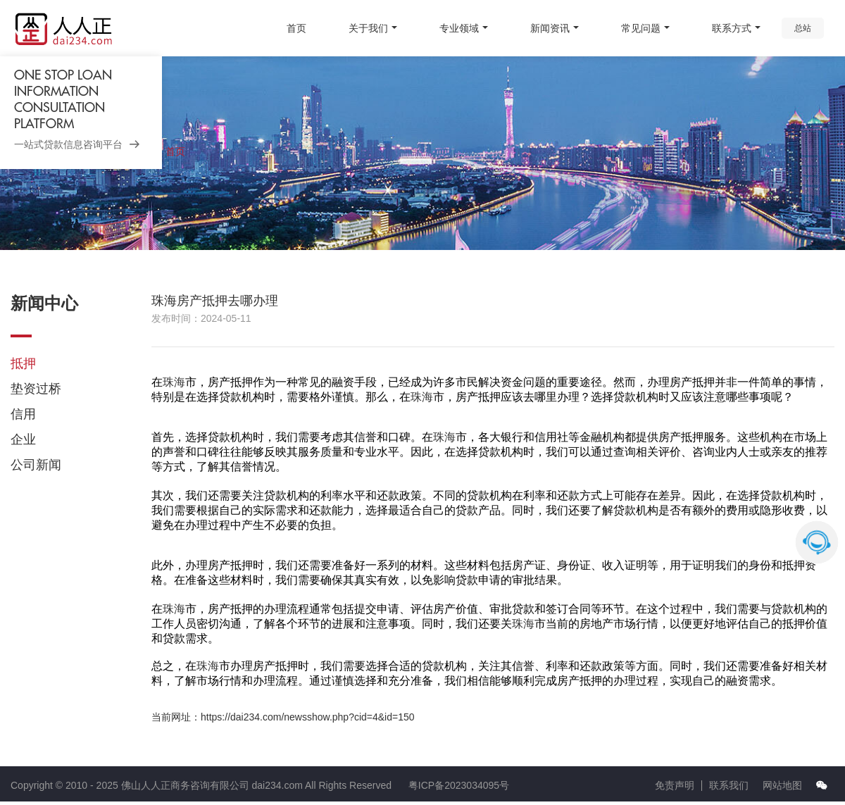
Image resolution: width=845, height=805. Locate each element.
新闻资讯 (550, 28)
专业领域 (459, 28)
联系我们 (729, 785)
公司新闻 (36, 465)
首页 (296, 28)
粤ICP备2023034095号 (458, 785)
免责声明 (674, 785)
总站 (802, 28)
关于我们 (368, 28)
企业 (23, 439)
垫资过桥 (36, 389)
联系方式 (731, 28)
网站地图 (782, 785)
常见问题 (641, 28)
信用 (23, 414)
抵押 (23, 363)
